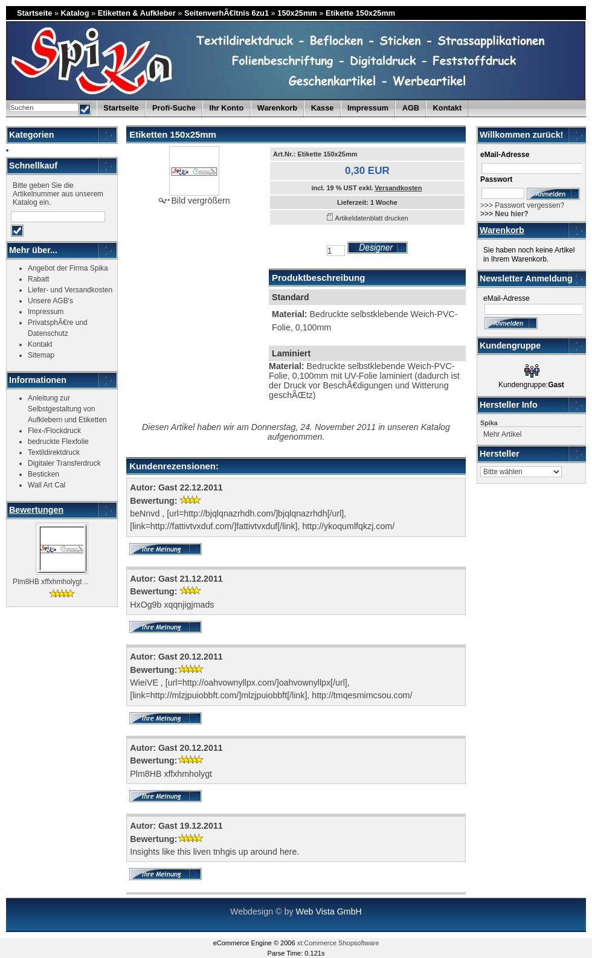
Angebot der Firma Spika (68, 268)
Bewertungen (36, 510)
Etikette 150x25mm (360, 13)
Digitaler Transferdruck (64, 463)
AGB (410, 107)
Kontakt (447, 107)
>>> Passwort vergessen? (522, 205)
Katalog (75, 13)
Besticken (43, 474)
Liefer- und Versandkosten (70, 290)
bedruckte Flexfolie (58, 441)
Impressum (367, 107)
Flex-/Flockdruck (54, 430)
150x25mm (297, 13)
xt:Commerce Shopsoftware (338, 943)
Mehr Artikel (502, 434)
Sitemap (41, 355)
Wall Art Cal (46, 485)
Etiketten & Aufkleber (137, 13)
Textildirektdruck (54, 452)
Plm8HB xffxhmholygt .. (50, 581)
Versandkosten (398, 187)
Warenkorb (502, 230)
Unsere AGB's (50, 301)
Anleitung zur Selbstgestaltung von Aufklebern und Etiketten (67, 409)
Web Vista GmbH (328, 911)
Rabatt (38, 279)
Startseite (34, 13)
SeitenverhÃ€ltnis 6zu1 (226, 13)
